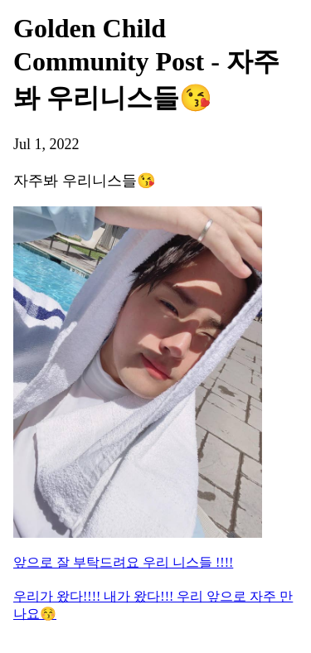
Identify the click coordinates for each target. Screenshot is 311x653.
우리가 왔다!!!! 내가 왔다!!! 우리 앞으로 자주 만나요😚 (153, 605)
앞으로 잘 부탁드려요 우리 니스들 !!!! (123, 562)
